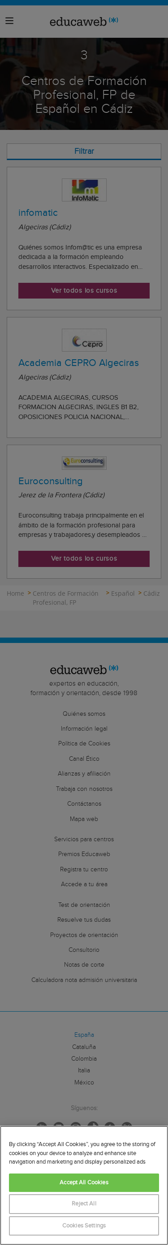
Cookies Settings (84, 1226)
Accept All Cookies (84, 1182)
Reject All (84, 1203)
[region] (84, 1185)
